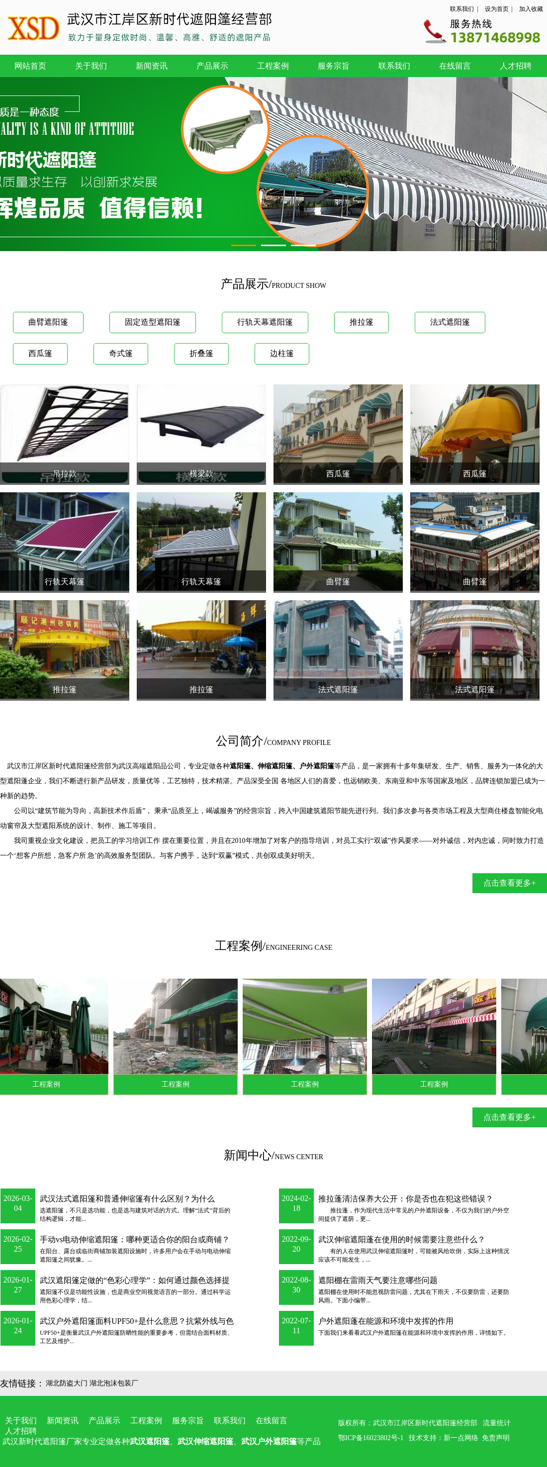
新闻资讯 (152, 66)
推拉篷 (361, 322)
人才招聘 (516, 66)
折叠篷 (201, 353)
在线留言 (455, 66)
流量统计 (497, 1423)
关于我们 (91, 66)
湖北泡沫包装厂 (114, 1383)
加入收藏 (531, 8)
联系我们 (462, 8)
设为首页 (497, 8)
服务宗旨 (334, 66)
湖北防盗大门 (67, 1383)
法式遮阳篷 (450, 322)
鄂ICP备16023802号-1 (370, 1438)
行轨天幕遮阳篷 (265, 322)
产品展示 (212, 66)
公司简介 (240, 740)
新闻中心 (248, 1155)
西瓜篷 (40, 353)
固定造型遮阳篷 (153, 322)
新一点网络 (461, 1438)
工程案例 (273, 66)
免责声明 (496, 1438)
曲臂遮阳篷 (48, 322)
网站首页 (30, 66)
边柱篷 (282, 353)
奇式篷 (121, 353)
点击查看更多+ (509, 883)
